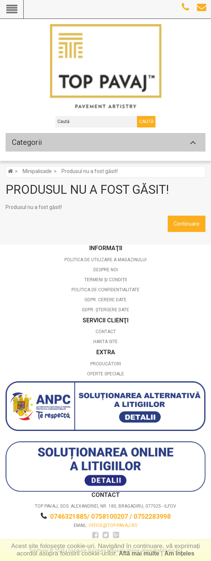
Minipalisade (37, 171)
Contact (106, 331)
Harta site (105, 341)
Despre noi (105, 269)
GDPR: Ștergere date (105, 309)
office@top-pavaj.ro (113, 525)
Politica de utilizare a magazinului (105, 259)
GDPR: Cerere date (105, 299)
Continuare (187, 224)
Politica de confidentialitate (105, 289)
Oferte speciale (105, 373)
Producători (105, 363)
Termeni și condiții (105, 279)
